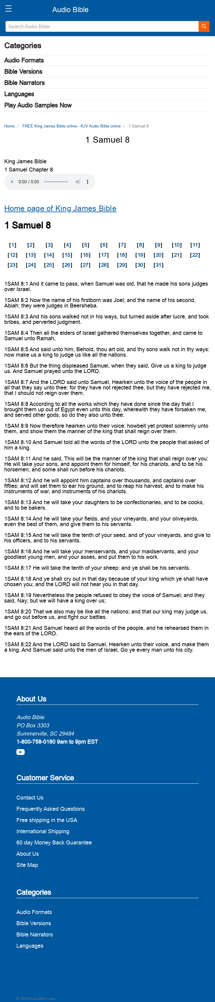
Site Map (27, 865)
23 (12, 265)
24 (30, 265)
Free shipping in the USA (46, 820)
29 (122, 265)
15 (67, 255)
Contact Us (29, 797)
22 (195, 255)
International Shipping (42, 831)
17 (103, 255)
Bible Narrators (24, 83)
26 (67, 265)
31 (158, 265)
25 (49, 265)
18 (122, 255)
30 (140, 265)
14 (49, 255)
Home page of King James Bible (60, 208)
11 (195, 245)
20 (158, 255)
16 (85, 255)
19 (140, 255)
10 (176, 245)
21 (176, 255)
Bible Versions (23, 71)
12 (12, 255)
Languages (19, 94)
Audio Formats (24, 60)
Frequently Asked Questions (50, 809)
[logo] (70, 9)
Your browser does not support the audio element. (49, 182)
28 (103, 265)
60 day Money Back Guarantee (54, 842)
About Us (27, 854)
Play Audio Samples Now (37, 105)
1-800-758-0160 (35, 742)
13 (30, 255)
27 (85, 265)
